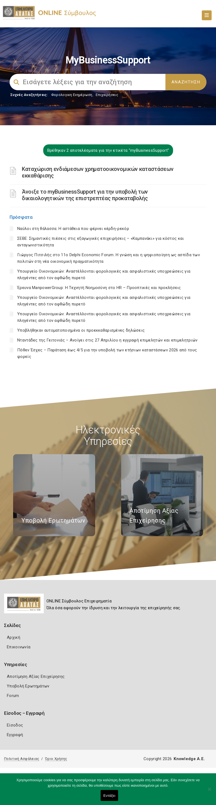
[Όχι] (209, 791)
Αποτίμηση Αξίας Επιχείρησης (36, 676)
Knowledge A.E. (189, 758)
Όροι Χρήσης (56, 759)
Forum (13, 695)
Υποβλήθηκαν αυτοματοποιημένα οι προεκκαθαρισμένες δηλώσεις (81, 330)
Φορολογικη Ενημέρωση (71, 95)
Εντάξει (109, 796)
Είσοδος (15, 725)
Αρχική (13, 637)
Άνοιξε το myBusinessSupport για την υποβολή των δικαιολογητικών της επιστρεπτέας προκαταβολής (85, 195)
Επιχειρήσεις (107, 95)
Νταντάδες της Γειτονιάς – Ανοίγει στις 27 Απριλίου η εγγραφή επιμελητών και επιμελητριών (107, 340)
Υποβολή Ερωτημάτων (28, 686)
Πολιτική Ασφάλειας (21, 759)
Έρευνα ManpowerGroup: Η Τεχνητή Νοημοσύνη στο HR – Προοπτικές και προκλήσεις (99, 287)
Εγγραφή (15, 734)
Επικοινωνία (18, 646)
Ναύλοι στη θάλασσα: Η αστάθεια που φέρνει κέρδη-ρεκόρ (73, 228)
